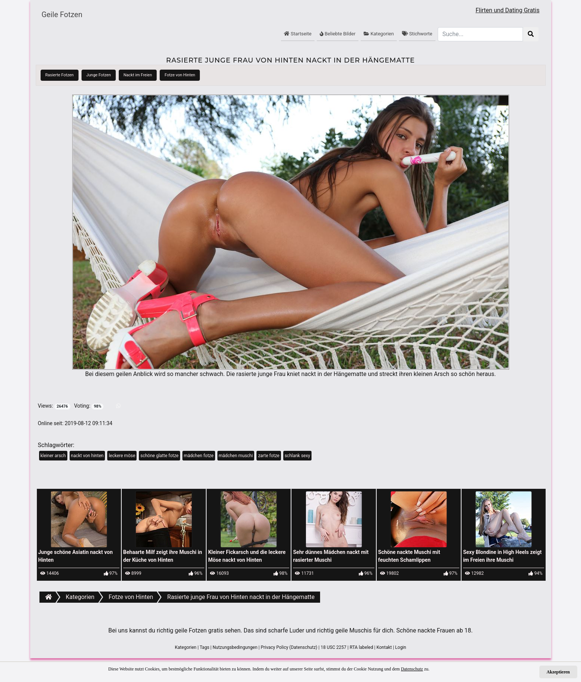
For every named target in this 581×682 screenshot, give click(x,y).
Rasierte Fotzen (59, 75)
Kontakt (384, 647)
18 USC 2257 (333, 647)
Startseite (298, 33)
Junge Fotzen (98, 75)
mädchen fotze (199, 455)
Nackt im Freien (138, 75)
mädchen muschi (236, 455)
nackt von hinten (87, 455)
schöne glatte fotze (159, 455)
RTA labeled (361, 647)
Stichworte (417, 33)
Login (400, 647)
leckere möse (122, 455)
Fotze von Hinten (180, 75)
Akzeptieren (558, 672)
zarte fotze (268, 455)
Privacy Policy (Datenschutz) (289, 647)
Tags (204, 647)
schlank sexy (297, 455)
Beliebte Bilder (337, 33)
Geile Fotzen (62, 14)
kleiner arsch (53, 455)
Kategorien (379, 33)
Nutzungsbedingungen (235, 647)
